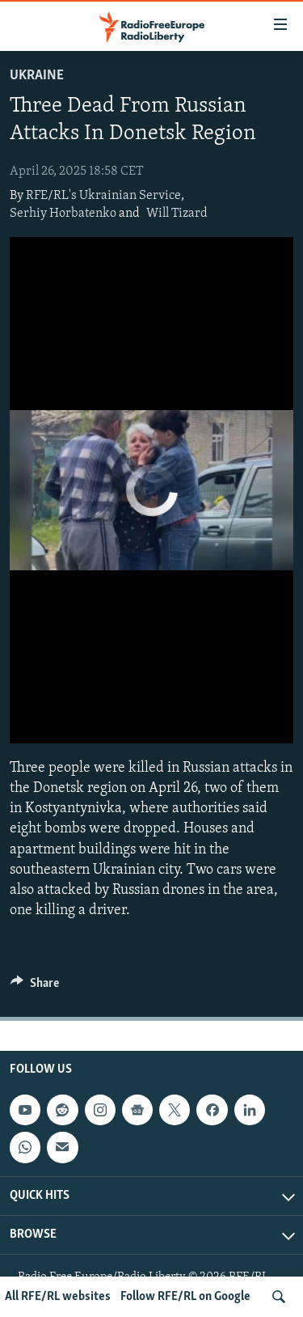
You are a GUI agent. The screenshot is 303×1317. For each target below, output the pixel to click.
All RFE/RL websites (58, 1296)
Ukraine (37, 75)
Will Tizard (177, 213)
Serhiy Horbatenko (63, 213)
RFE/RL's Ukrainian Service (103, 195)
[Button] (35, 987)
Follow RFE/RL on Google (185, 1296)
